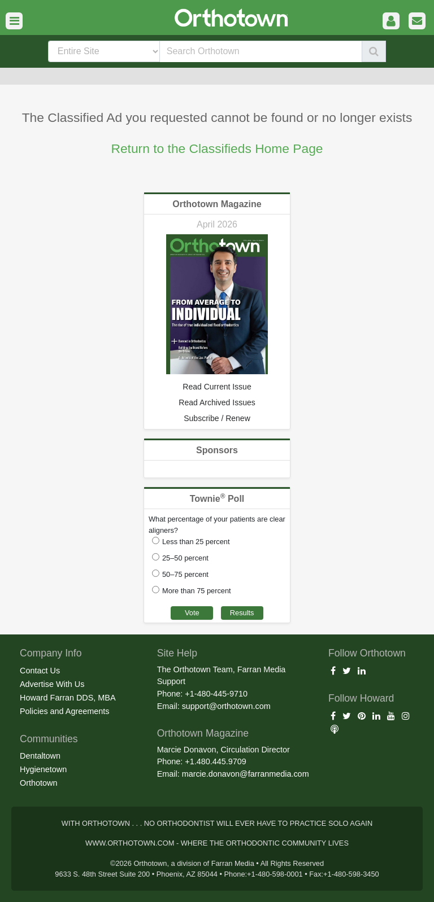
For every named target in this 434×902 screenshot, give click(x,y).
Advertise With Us (52, 684)
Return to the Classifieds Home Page (217, 148)
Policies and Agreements (64, 711)
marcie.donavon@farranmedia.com (245, 773)
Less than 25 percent (196, 541)
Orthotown (38, 782)
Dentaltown (40, 755)
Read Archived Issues (217, 402)
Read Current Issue (217, 386)
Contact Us (40, 670)
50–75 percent (185, 574)
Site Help (177, 653)
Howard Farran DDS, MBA (68, 697)
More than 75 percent (196, 590)
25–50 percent (185, 558)
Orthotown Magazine (216, 204)
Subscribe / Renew (217, 418)
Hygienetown (43, 769)
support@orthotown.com (226, 706)
